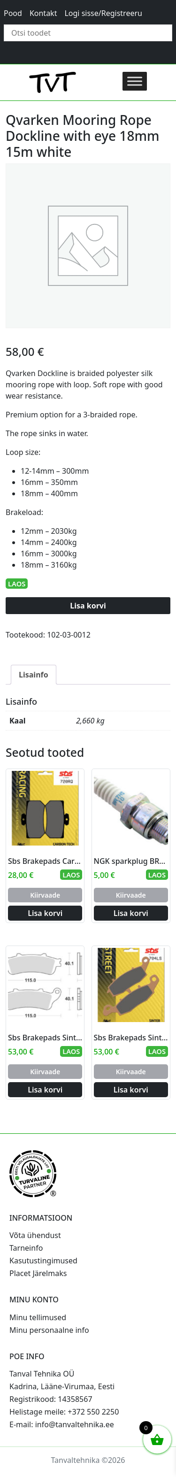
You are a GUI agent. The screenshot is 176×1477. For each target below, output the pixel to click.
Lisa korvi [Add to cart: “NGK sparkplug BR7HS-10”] (131, 913)
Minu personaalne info (49, 1330)
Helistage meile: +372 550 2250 (64, 1412)
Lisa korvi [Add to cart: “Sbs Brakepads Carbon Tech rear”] (45, 913)
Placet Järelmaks (38, 1273)
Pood (13, 13)
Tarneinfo (26, 1248)
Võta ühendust (35, 1235)
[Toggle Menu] (134, 81)
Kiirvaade (45, 895)
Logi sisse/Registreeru (103, 13)
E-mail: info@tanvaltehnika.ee (61, 1424)
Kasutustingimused (43, 1260)
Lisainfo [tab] (33, 674)
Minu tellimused (37, 1317)
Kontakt (43, 13)
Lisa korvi (88, 605)
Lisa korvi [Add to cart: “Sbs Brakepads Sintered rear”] (45, 1090)
